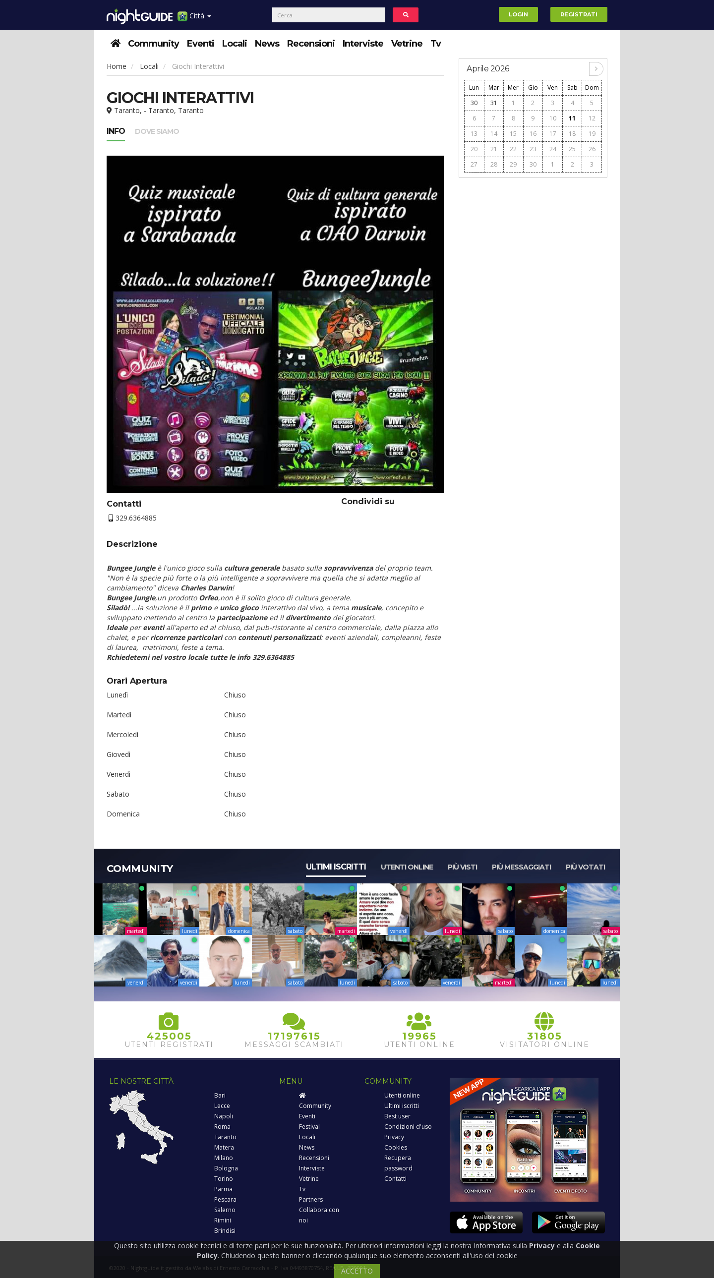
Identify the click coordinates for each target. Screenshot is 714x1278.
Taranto (225, 1137)
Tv (435, 43)
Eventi (200, 43)
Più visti (462, 867)
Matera (224, 1147)
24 (552, 149)
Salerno (225, 1210)
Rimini (222, 1220)
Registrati (578, 14)
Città (194, 19)
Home (116, 66)
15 (513, 133)
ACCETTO (357, 1271)
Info (116, 131)
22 (513, 149)
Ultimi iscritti (336, 866)
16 (533, 133)
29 (513, 164)
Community (153, 43)
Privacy (394, 1137)
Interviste (363, 43)
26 (592, 149)
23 (533, 149)
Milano (223, 1158)
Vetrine (406, 43)
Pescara (225, 1199)
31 (493, 103)
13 (474, 133)
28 (493, 164)
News (267, 43)
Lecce (222, 1106)
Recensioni (311, 43)
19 (592, 133)
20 (474, 149)
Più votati (585, 867)
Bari (220, 1095)
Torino (223, 1178)
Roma (222, 1126)
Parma (223, 1189)
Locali (234, 43)
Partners (311, 1199)
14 (493, 133)
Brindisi (225, 1230)
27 (474, 164)
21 (493, 149)
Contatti (395, 1178)
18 (572, 133)
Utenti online (407, 867)
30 (474, 103)
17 (552, 133)
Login (518, 14)
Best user (397, 1116)
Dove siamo (157, 131)
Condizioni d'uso (408, 1126)
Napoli (223, 1116)
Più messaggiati (521, 867)
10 (552, 118)
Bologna (226, 1168)
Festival (309, 1126)
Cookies (395, 1147)
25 (572, 149)
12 (592, 118)
